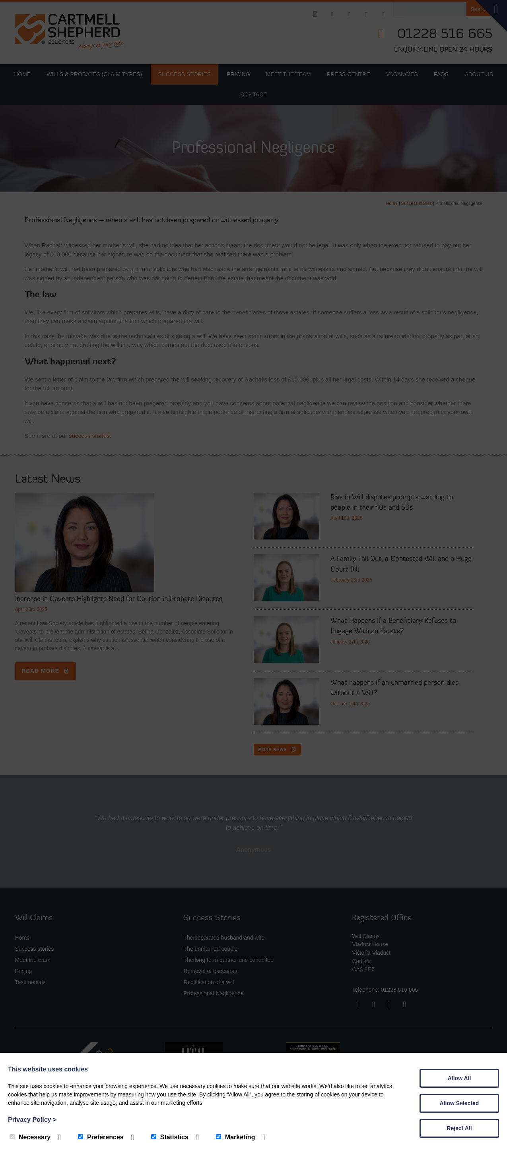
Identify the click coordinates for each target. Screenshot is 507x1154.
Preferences (101, 1137)
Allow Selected (459, 1103)
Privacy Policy (32, 1119)
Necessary (30, 1137)
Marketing (235, 1137)
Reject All (459, 1128)
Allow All (459, 1078)
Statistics (169, 1137)
